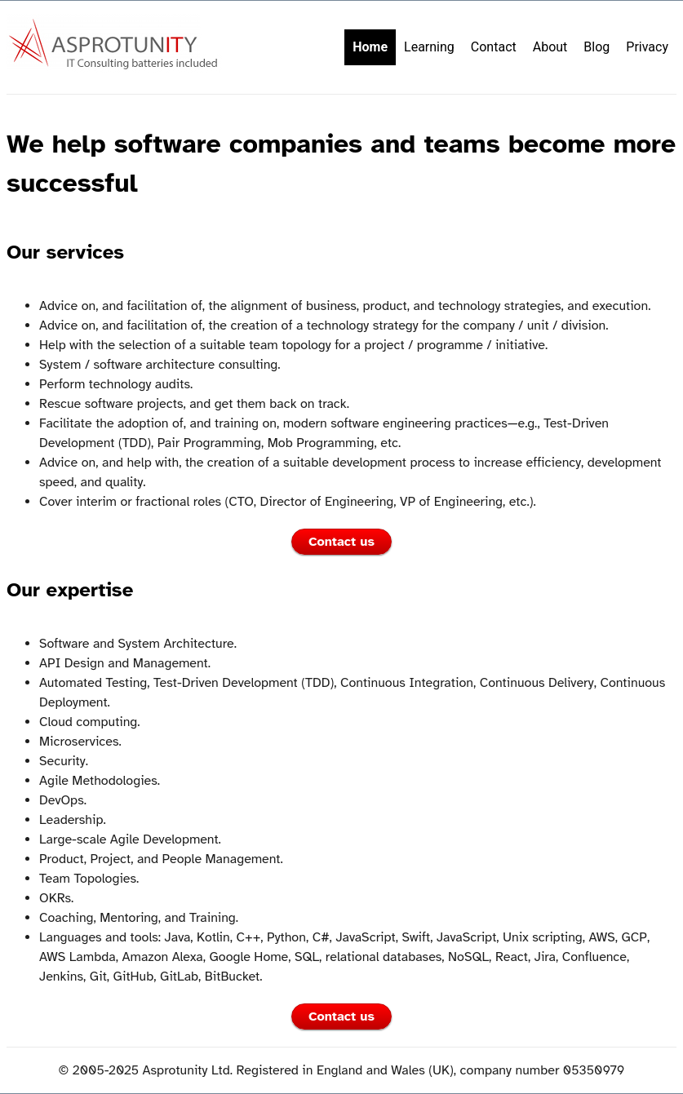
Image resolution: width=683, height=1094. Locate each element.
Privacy (647, 47)
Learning (429, 47)
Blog (596, 47)
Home (370, 47)
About (550, 47)
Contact (494, 47)
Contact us (341, 542)
